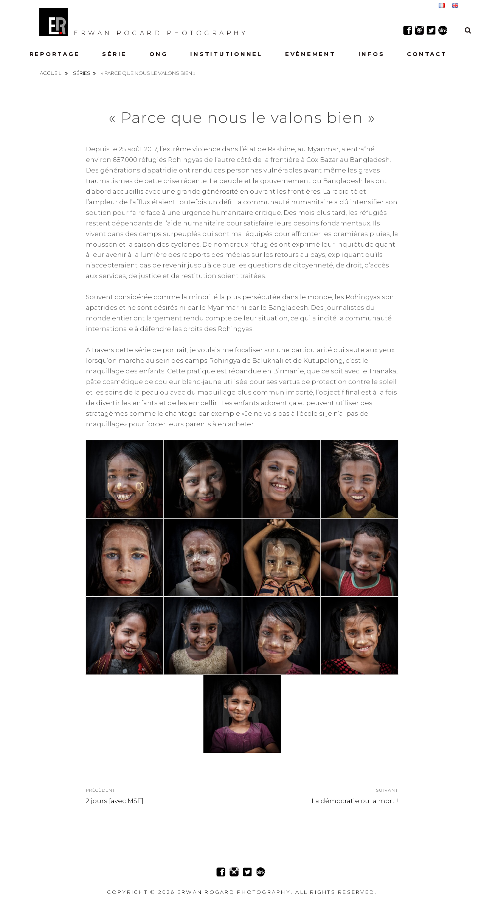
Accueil (51, 73)
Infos (371, 53)
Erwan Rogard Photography (143, 22)
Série (114, 53)
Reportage (54, 53)
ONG (158, 53)
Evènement (310, 53)
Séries (81, 73)
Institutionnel (226, 53)
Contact (427, 53)
